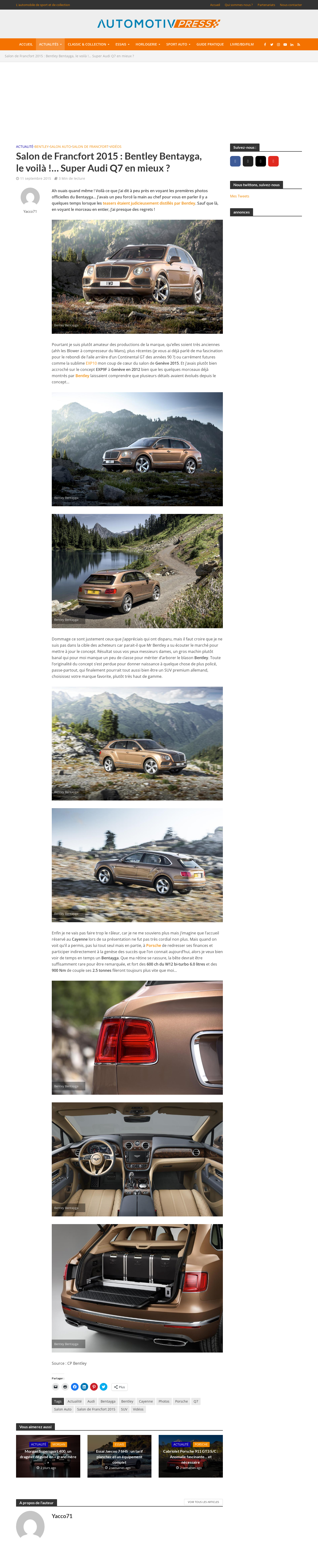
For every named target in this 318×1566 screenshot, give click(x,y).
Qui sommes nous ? (239, 5)
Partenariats (266, 5)
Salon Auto (60, 146)
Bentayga (108, 1401)
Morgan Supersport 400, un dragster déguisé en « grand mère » (48, 1456)
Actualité (24, 146)
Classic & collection (87, 44)
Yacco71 (30, 211)
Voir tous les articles (203, 1502)
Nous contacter (291, 5)
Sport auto (176, 44)
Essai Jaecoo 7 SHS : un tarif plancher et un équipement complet (119, 1456)
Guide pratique (210, 44)
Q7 (196, 1401)
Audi (91, 1401)
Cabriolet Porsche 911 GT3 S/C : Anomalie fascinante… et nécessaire (190, 1456)
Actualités (48, 44)
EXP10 (91, 363)
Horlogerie (146, 44)
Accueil (215, 5)
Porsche (153, 945)
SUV (124, 1409)
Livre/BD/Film (242, 44)
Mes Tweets (239, 196)
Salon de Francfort (90, 146)
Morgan (58, 1444)
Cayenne (146, 1401)
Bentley (42, 146)
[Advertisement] (159, 100)
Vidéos (115, 146)
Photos (164, 1401)
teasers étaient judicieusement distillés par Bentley (149, 203)
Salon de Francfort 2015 (96, 1409)
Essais (121, 44)
